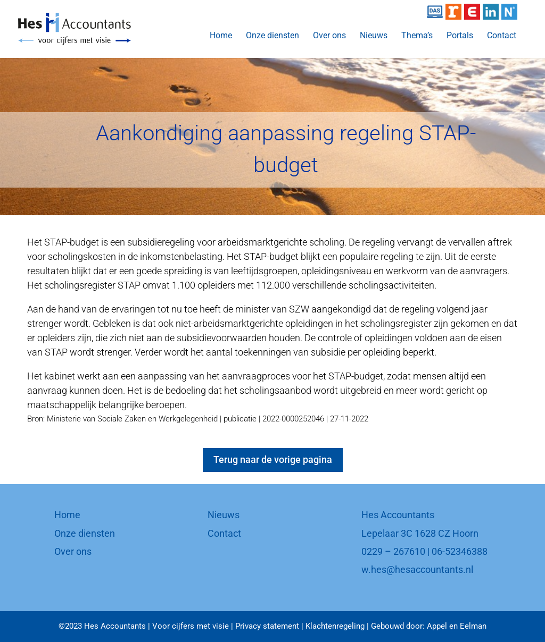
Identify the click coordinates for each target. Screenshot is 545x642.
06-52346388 (460, 551)
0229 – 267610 (393, 551)
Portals (460, 36)
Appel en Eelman (456, 626)
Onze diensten (272, 36)
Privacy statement (267, 626)
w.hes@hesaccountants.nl (417, 569)
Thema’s (417, 36)
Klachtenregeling (335, 626)
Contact (501, 36)
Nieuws (373, 36)
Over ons (329, 36)
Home (221, 36)
